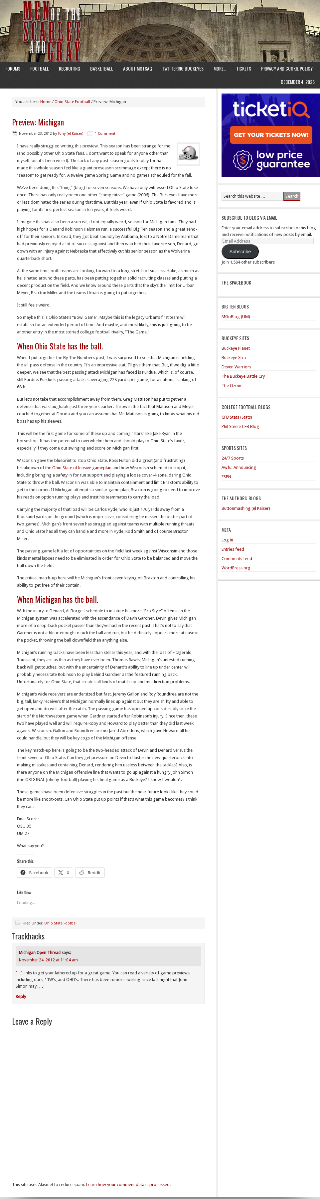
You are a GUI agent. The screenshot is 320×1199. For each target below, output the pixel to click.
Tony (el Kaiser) (70, 133)
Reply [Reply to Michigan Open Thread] (21, 996)
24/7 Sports (233, 458)
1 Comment (105, 133)
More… (220, 68)
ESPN (226, 476)
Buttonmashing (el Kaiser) (246, 508)
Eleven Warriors (236, 366)
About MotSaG (137, 68)
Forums (12, 68)
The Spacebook (236, 282)
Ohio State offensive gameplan (81, 467)
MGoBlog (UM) (236, 316)
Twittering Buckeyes (183, 68)
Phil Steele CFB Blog (240, 426)
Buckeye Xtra (234, 357)
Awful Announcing (239, 467)
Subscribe (240, 251)
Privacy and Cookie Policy (287, 68)
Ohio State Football (61, 923)
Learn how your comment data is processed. (128, 1184)
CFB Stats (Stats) (237, 417)
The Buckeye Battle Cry (243, 376)
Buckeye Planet (236, 348)
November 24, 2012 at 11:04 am (48, 960)
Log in (227, 539)
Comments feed (237, 558)
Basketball (101, 68)
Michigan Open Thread (40, 952)
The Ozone (232, 385)
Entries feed (233, 549)
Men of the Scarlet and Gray (160, 18)
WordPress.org (236, 567)
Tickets (243, 68)
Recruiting (69, 68)
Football (39, 68)
